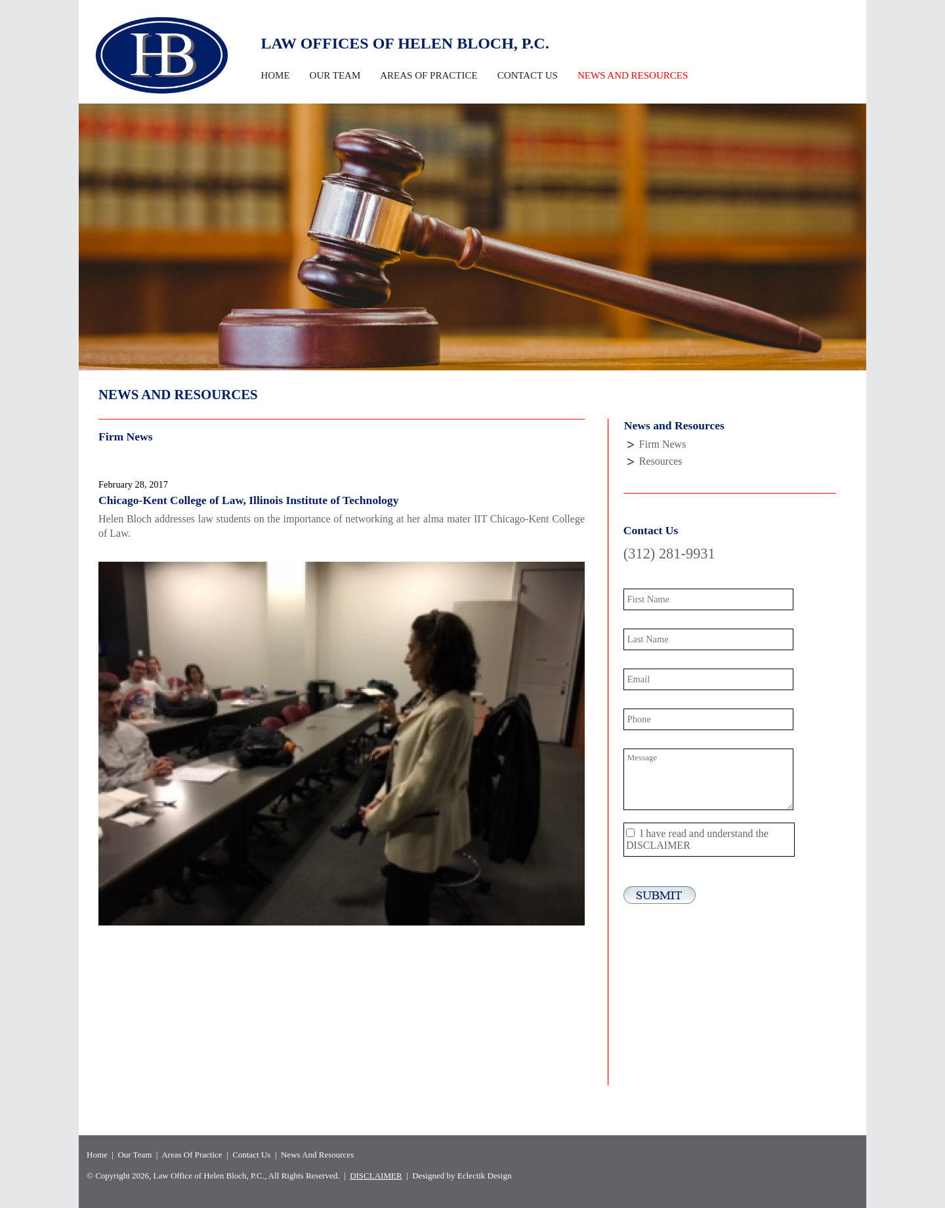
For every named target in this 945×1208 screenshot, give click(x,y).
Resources (660, 461)
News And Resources (317, 1154)
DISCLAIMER (658, 845)
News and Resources (633, 75)
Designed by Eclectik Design (461, 1175)
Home (275, 75)
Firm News (662, 444)
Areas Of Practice (428, 75)
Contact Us (527, 75)
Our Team (335, 75)
